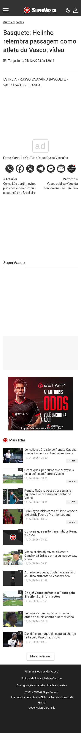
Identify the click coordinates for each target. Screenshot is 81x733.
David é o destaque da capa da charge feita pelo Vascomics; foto (50, 635)
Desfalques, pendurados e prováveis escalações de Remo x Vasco (49, 471)
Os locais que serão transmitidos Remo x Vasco (51, 533)
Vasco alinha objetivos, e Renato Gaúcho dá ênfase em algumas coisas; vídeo (50, 555)
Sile (53, 707)
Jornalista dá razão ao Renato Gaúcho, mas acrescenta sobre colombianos (50, 451)
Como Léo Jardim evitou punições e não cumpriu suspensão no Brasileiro (22, 185)
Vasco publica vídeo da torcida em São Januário (59, 183)
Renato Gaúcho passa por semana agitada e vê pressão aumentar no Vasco (47, 494)
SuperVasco (14, 262)
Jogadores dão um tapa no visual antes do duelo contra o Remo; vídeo (49, 615)
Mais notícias (40, 656)
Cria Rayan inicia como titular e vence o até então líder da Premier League (50, 512)
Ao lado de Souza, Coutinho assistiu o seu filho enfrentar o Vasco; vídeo (49, 574)
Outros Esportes (13, 22)
